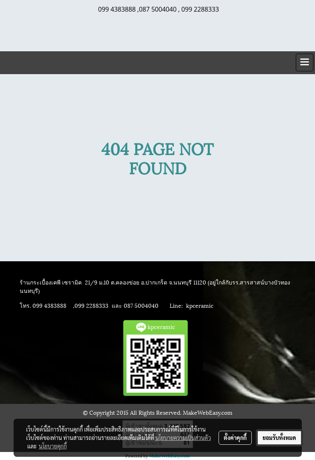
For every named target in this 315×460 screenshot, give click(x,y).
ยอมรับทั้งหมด (279, 437)
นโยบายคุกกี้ (53, 446)
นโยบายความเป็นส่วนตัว (183, 437)
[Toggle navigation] (304, 62)
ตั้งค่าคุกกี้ (235, 437)
